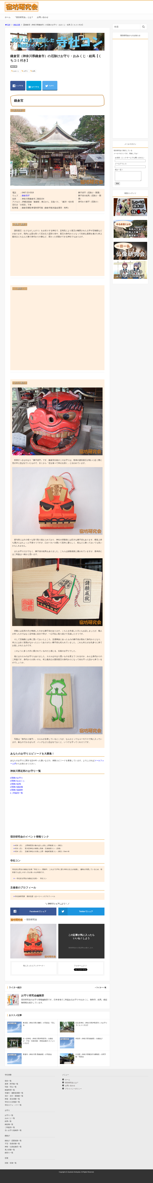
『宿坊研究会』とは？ (23, 17)
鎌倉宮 (25, 196)
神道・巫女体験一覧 (12, 1099)
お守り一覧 (9, 1115)
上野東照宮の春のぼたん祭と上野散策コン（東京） (44, 845)
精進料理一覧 (10, 1090)
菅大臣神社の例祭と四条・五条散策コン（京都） (43, 848)
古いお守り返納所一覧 (13, 1130)
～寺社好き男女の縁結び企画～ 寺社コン (31, 878)
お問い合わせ (42, 17)
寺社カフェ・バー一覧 (13, 1105)
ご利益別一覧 (17, 793)
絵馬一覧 (8, 1121)
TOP (7, 25)
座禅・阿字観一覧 (11, 1084)
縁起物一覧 (9, 1124)
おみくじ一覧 (10, 1118)
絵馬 (33, 71)
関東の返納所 (17, 790)
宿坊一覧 (8, 1081)
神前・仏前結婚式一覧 (13, 1147)
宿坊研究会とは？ (71, 1083)
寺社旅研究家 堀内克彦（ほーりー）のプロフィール (35, 896)
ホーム (8, 17)
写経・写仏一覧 (10, 1087)
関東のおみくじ (18, 781)
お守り (26, 71)
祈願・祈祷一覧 (10, 1163)
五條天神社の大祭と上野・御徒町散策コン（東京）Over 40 (47, 851)
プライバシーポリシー (73, 1089)
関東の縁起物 (17, 787)
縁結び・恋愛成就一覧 (13, 1141)
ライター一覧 (101, 987)
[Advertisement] (57, 257)
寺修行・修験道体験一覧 (14, 1093)
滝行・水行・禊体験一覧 (14, 1096)
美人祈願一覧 (10, 1150)
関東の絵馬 (16, 784)
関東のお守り (17, 778)
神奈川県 (16, 25)
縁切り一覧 (9, 1153)
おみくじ (16, 71)
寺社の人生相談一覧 (12, 1102)
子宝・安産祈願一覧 (12, 1144)
